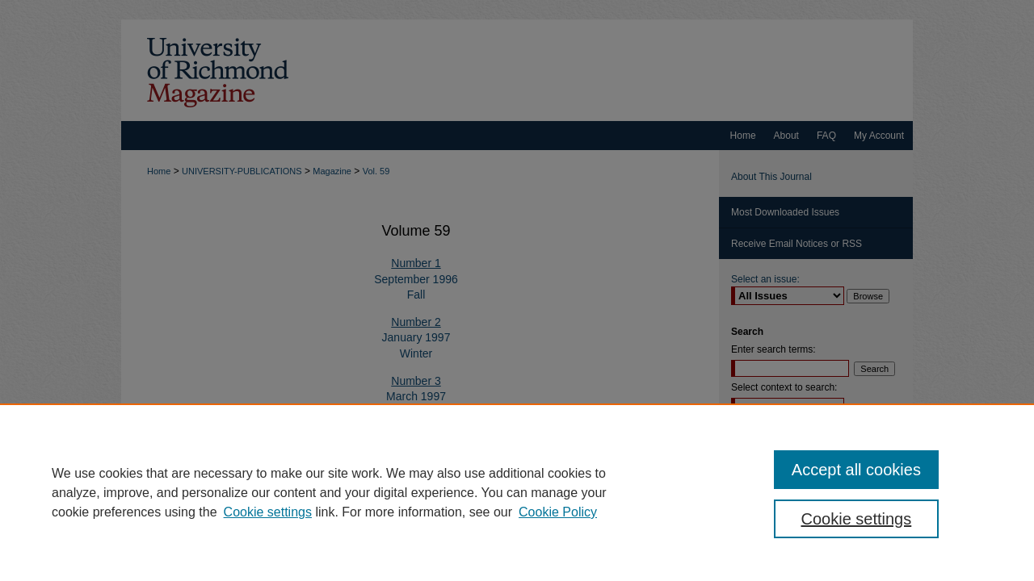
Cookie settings (268, 512)
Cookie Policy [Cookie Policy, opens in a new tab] (558, 512)
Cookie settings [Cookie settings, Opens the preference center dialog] (856, 519)
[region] (517, 492)
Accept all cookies (856, 470)
